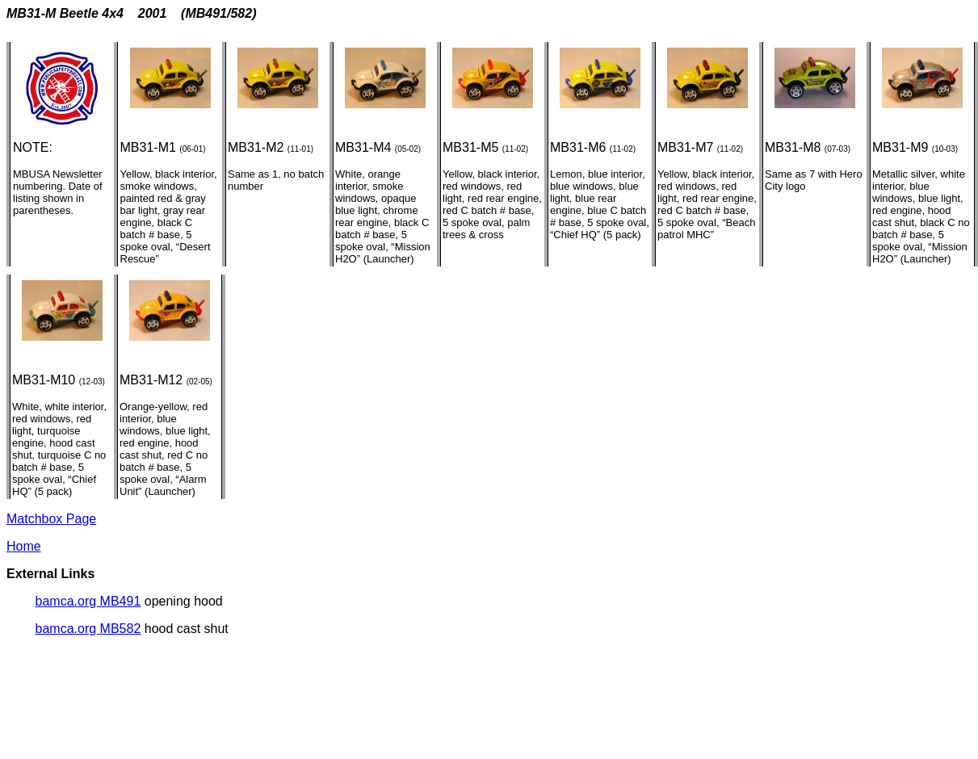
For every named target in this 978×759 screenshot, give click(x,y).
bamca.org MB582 (88, 628)
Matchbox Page (51, 519)
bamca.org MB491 (88, 601)
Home (23, 546)
